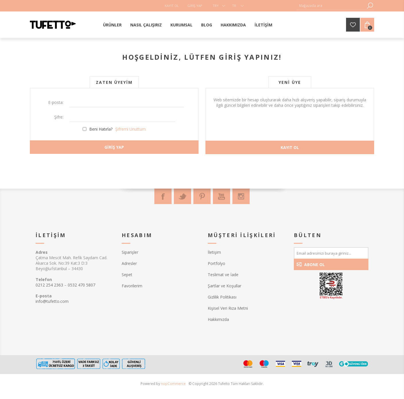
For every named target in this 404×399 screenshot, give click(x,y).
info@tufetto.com (52, 301)
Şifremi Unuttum (130, 129)
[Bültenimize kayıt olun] (331, 253)
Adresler (129, 263)
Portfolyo (216, 263)
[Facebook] (163, 196)
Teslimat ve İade (223, 274)
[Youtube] (221, 196)
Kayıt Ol (172, 5)
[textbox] (331, 5)
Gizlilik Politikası (222, 297)
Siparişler (130, 252)
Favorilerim (132, 285)
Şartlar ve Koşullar (224, 285)
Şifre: (58, 117)
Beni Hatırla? (100, 129)
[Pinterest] (202, 196)
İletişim (214, 252)
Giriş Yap (194, 5)
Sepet (127, 274)
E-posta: (55, 102)
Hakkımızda (218, 319)
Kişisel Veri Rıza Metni (228, 308)
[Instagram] (241, 196)
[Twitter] (182, 196)
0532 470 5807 (81, 285)
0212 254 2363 (49, 285)
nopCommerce (173, 383)
